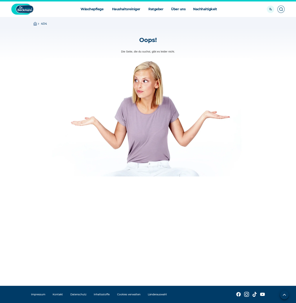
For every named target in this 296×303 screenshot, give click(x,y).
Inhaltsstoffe (102, 294)
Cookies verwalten (129, 294)
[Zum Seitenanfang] (284, 295)
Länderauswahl (157, 294)
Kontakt (58, 294)
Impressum (38, 294)
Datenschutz (78, 294)
